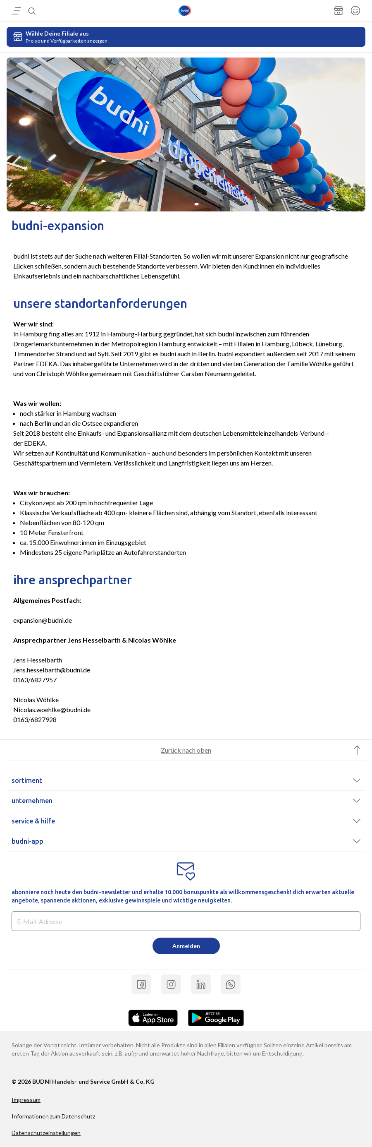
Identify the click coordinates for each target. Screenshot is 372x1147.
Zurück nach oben (186, 750)
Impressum (26, 1099)
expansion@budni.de (42, 620)
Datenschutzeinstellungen (46, 1132)
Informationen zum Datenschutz (53, 1116)
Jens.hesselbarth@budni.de (51, 670)
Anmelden (186, 945)
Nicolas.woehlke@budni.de (52, 709)
